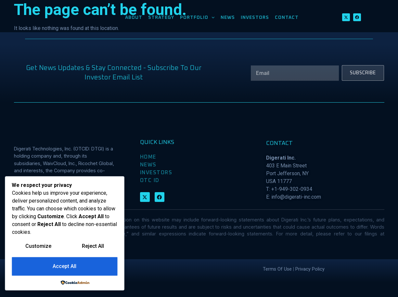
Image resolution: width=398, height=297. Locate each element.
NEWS (228, 19)
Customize (38, 246)
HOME (148, 171)
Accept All (64, 266)
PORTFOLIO (197, 19)
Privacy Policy (310, 283)
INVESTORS (255, 19)
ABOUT (133, 19)
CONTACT (287, 19)
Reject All (93, 246)
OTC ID (150, 195)
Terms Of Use (277, 283)
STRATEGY (161, 19)
